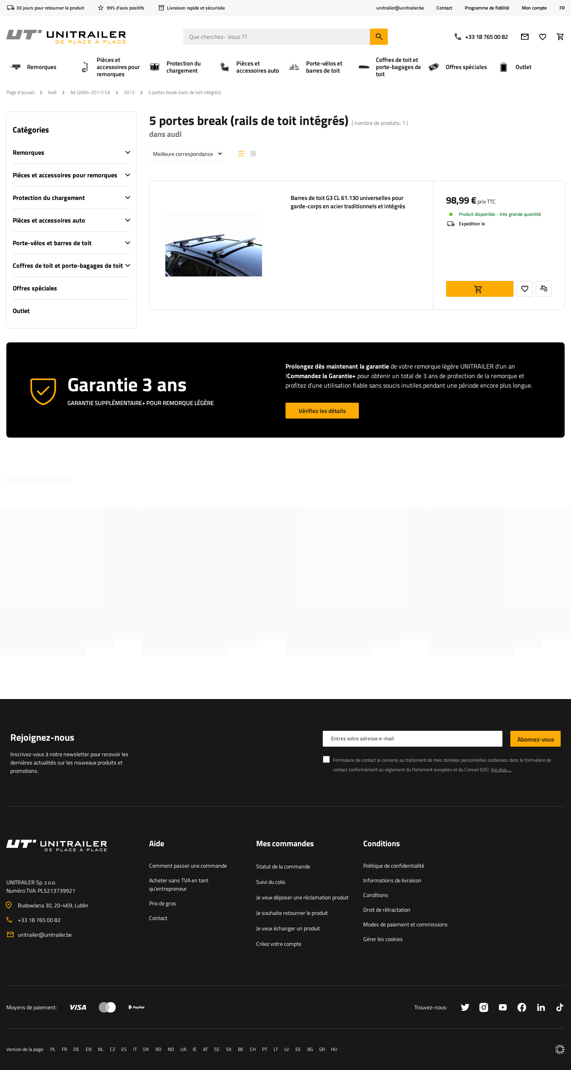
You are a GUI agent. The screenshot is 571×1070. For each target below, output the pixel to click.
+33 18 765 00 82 (481, 37)
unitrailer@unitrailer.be (45, 934)
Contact (444, 8)
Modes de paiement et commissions (405, 924)
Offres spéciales (35, 288)
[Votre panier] (560, 37)
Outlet (21, 310)
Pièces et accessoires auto (49, 220)
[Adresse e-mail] (525, 37)
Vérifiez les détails (322, 410)
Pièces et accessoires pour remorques (65, 175)
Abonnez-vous (535, 739)
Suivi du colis (271, 882)
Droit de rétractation (386, 909)
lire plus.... (501, 769)
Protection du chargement (49, 197)
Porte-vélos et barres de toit (52, 243)
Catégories (31, 130)
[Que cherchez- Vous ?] (285, 37)
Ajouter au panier (480, 289)
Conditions (375, 895)
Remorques (28, 152)
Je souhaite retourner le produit (292, 913)
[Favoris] (542, 37)
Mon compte (534, 8)
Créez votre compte (278, 943)
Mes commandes (285, 843)
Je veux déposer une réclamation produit (302, 897)
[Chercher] (379, 37)
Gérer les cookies (383, 939)
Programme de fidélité (487, 8)
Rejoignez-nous (42, 737)
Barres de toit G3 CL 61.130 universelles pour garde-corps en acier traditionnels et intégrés (348, 202)
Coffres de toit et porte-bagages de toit (68, 265)
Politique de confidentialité (393, 865)
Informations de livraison (392, 880)
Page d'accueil (20, 92)
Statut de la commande (283, 866)
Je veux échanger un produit (288, 928)
